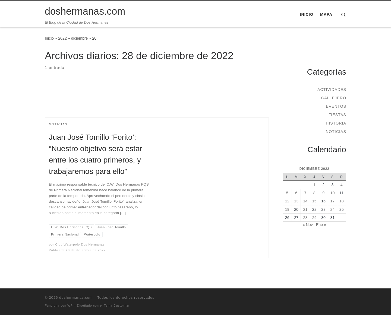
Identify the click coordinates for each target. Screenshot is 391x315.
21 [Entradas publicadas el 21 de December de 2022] (305, 209)
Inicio (49, 38)
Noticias (336, 131)
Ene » (321, 224)
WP (70, 305)
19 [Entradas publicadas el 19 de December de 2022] (287, 209)
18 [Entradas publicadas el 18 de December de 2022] (341, 201)
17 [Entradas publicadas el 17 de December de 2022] (332, 201)
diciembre (79, 38)
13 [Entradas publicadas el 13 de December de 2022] (296, 201)
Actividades (331, 89)
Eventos (336, 106)
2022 (62, 38)
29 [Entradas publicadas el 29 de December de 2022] (314, 217)
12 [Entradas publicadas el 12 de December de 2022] (287, 201)
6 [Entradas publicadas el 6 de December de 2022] (296, 193)
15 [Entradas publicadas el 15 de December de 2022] (314, 201)
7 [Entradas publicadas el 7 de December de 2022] (305, 193)
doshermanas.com (76, 297)
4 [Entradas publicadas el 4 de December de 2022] (341, 185)
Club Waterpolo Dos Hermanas (80, 244)
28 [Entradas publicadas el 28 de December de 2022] (305, 217)
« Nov (308, 224)
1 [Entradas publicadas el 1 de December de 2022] (314, 185)
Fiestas (337, 115)
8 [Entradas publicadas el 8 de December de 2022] (314, 193)
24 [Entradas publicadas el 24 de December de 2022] (332, 209)
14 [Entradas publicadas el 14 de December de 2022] (305, 201)
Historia (336, 123)
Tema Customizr (117, 305)
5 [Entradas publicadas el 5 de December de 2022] (287, 193)
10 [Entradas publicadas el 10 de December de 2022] (332, 193)
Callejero (333, 98)
